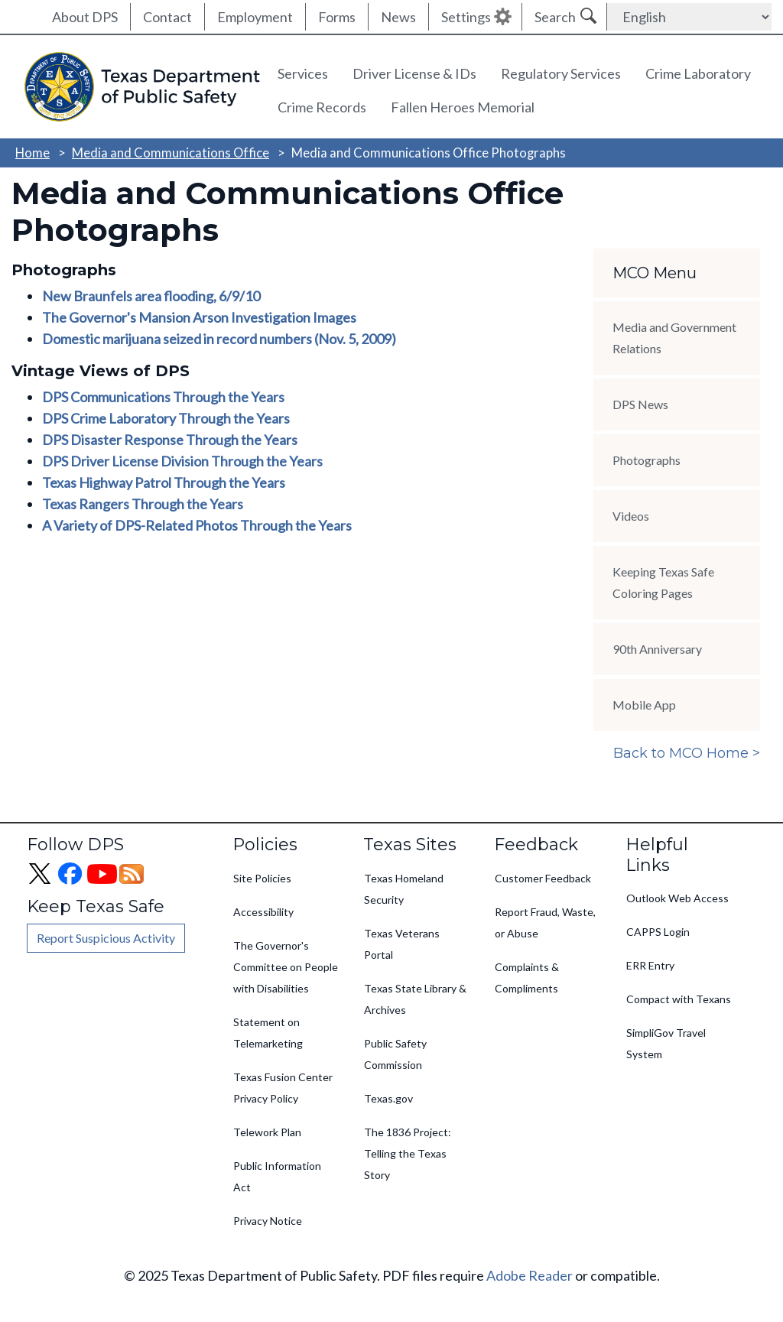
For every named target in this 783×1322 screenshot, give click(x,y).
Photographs (646, 460)
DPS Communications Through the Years (163, 396)
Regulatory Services (561, 73)
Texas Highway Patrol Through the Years (163, 482)
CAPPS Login (658, 931)
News (398, 16)
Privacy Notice (267, 1220)
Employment (255, 16)
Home (32, 153)
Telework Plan (267, 1131)
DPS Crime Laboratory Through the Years (166, 418)
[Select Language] (689, 17)
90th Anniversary (657, 649)
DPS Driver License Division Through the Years (182, 461)
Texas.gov (388, 1098)
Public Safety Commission (395, 1054)
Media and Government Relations (674, 338)
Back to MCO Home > (686, 753)
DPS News (640, 404)
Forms (337, 16)
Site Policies (262, 878)
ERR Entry (650, 965)
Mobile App (644, 704)
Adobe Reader (529, 1275)
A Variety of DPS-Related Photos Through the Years (197, 525)
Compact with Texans (678, 998)
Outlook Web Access (677, 898)
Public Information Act (277, 1176)
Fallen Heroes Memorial (462, 107)
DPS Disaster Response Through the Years (169, 439)
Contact (167, 16)
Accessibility (263, 911)
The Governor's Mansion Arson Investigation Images (199, 317)
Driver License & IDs (414, 73)
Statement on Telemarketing (268, 1032)
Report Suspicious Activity (106, 938)
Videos (630, 515)
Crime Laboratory (698, 73)
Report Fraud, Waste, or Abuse (545, 922)
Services (303, 73)
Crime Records (322, 107)
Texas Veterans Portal (402, 944)
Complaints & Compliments (527, 977)
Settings (466, 16)
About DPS (85, 16)
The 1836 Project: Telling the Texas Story (407, 1153)
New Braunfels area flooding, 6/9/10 (151, 295)
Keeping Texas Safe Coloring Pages (663, 582)
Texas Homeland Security (403, 889)
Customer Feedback (543, 878)
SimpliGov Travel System (666, 1043)
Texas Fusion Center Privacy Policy (283, 1087)
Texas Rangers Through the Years (142, 503)
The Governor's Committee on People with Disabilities (285, 967)
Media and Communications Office (170, 153)
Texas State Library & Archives (415, 999)
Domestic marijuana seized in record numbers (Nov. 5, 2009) (219, 338)
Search (555, 16)
